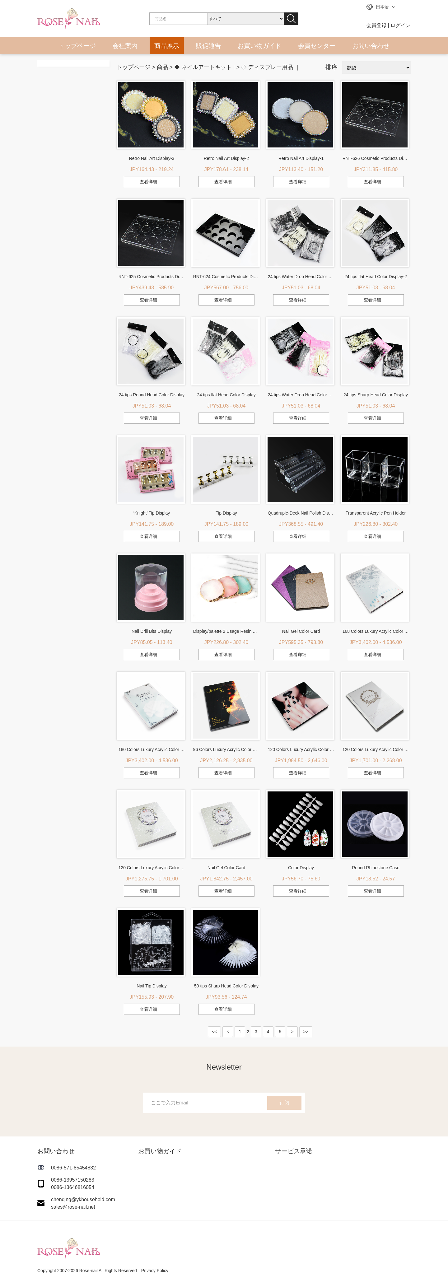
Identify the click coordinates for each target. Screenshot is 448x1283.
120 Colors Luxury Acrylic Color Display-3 (301, 749)
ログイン (400, 25)
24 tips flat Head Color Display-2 (375, 276)
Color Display (301, 867)
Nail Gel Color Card (301, 631)
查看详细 (148, 181)
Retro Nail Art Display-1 (301, 158)
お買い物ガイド (259, 45)
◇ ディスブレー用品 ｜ (270, 67)
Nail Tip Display (151, 985)
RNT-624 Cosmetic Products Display (226, 276)
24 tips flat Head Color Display (226, 394)
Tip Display (226, 513)
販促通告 (208, 45)
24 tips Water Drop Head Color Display (301, 394)
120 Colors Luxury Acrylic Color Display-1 (152, 867)
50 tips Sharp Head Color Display (226, 985)
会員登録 (376, 25)
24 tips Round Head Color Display (151, 394)
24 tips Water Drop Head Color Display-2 (301, 276)
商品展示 (166, 45)
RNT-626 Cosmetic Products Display (376, 158)
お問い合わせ (371, 45)
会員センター (316, 45)
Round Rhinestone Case (375, 867)
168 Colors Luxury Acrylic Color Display (376, 631)
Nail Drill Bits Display (152, 631)
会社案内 (125, 45)
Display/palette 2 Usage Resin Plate (226, 631)
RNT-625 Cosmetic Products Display (152, 276)
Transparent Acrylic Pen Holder (376, 513)
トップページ (77, 45)
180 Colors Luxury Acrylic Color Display (152, 749)
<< (214, 1031)
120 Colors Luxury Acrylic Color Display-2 (376, 749)
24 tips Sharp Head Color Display (375, 394)
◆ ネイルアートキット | (204, 67)
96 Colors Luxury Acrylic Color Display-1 (226, 749)
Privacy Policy (154, 1270)
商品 (162, 67)
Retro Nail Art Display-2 (226, 158)
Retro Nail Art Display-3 (152, 158)
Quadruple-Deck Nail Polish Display (301, 513)
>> (305, 1031)
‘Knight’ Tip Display (151, 513)
